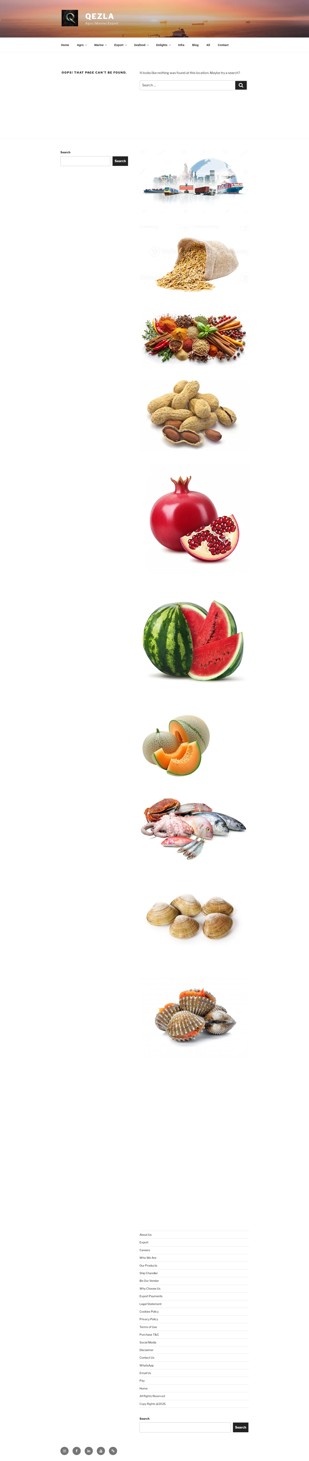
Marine (100, 45)
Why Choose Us (150, 1288)
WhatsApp (147, 1365)
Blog (195, 45)
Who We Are (148, 1257)
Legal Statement (150, 1304)
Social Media (148, 1342)
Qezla (99, 16)
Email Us (145, 1373)
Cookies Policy (149, 1311)
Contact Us (147, 1357)
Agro (82, 45)
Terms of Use (148, 1327)
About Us (146, 1234)
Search (65, 152)
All (208, 45)
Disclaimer (146, 1350)
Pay (142, 1380)
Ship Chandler (149, 1273)
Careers (145, 1250)
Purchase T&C (149, 1334)
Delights (163, 45)
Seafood (141, 45)
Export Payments (151, 1296)
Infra (181, 45)
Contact (223, 45)
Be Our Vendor (149, 1280)
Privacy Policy (149, 1319)
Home (65, 45)
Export (120, 45)
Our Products (148, 1265)
